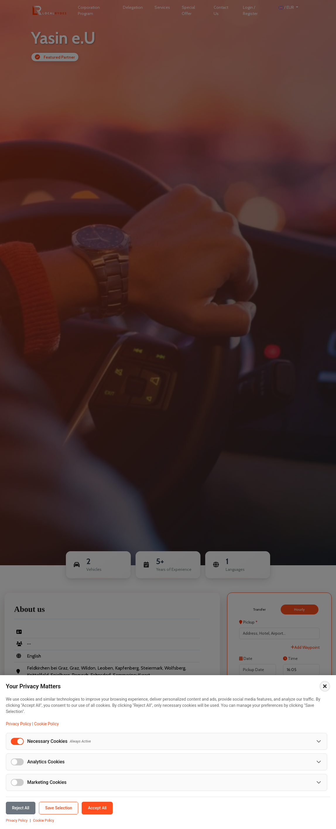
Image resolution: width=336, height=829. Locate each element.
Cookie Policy (46, 723)
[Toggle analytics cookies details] (318, 762)
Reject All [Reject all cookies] (20, 808)
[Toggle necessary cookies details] (318, 741)
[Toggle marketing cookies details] (318, 782)
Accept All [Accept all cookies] (97, 808)
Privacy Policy (18, 723)
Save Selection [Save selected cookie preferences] (58, 808)
